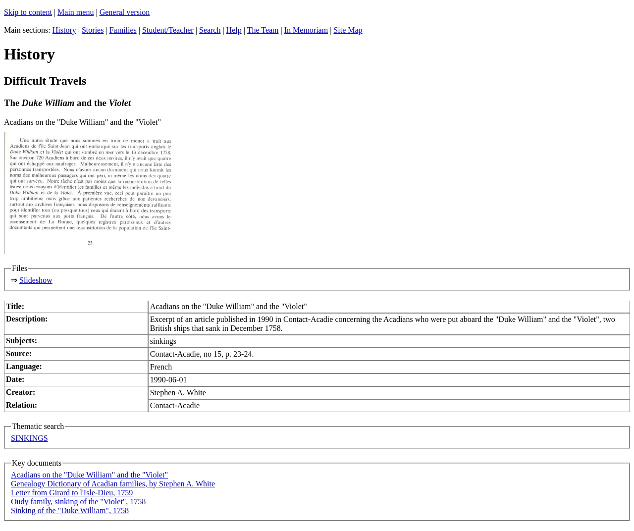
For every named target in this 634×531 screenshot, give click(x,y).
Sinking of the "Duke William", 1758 (70, 510)
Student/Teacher (168, 30)
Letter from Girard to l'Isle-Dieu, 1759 (72, 492)
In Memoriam (306, 30)
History (64, 30)
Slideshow (36, 280)
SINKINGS (29, 438)
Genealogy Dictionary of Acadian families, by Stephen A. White (113, 483)
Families (123, 30)
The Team (263, 30)
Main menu (75, 12)
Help (234, 30)
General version (125, 12)
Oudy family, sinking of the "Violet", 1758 (78, 501)
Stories (93, 30)
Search (210, 30)
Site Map (347, 30)
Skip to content (28, 12)
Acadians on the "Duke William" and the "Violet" (89, 475)
